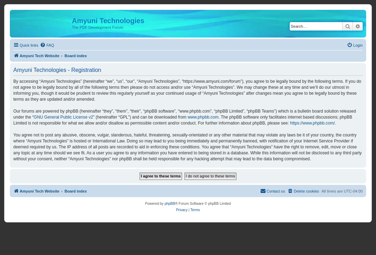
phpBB (169, 204)
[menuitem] (47, 45)
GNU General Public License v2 (63, 117)
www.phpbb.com (203, 117)
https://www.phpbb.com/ (312, 123)
